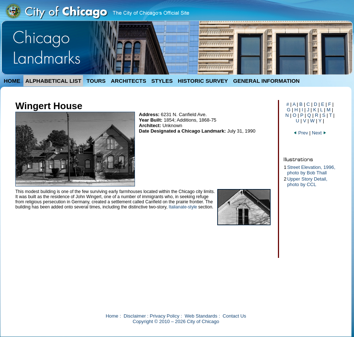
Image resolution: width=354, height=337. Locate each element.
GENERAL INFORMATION (266, 81)
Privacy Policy (165, 316)
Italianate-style (183, 207)
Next (319, 133)
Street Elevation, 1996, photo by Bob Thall (311, 169)
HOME (12, 81)
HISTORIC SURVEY (203, 81)
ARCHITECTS (128, 81)
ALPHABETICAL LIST (53, 81)
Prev (300, 133)
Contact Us (234, 316)
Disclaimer (135, 316)
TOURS (96, 81)
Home (112, 316)
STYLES (162, 81)
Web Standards (201, 316)
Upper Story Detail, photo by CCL (307, 181)
